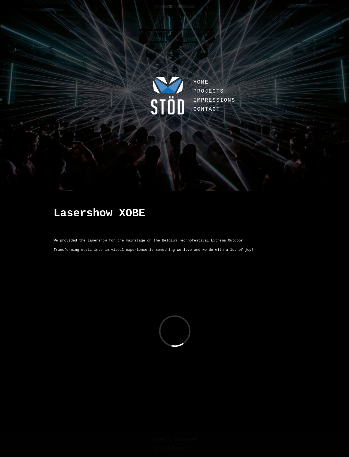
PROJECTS (208, 91)
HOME (201, 82)
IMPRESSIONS (214, 100)
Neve (157, 439)
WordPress (176, 449)
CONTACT (206, 109)
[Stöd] (167, 96)
